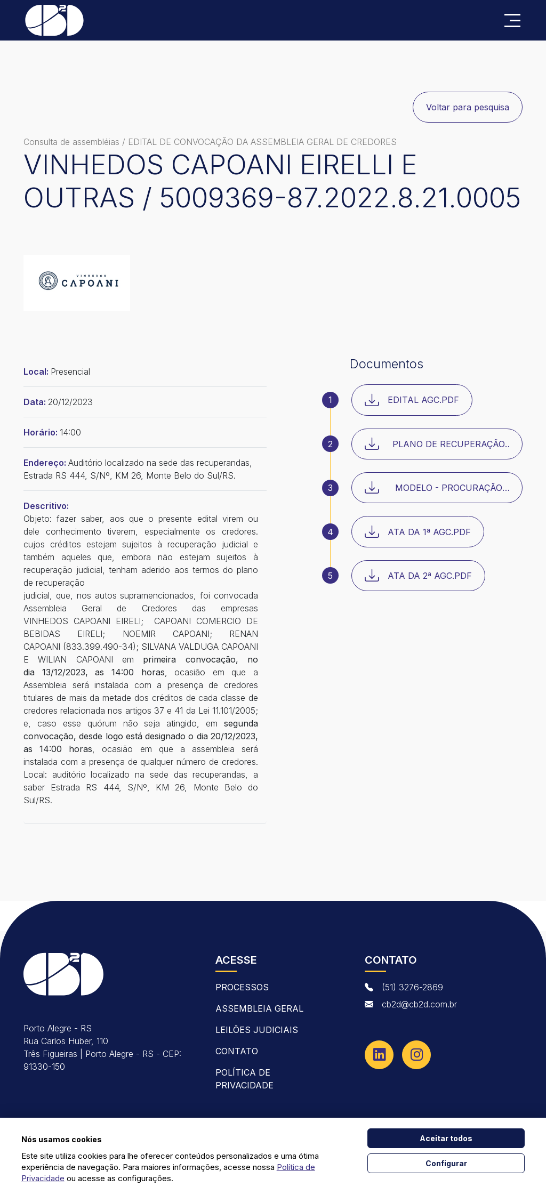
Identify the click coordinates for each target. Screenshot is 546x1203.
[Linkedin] (379, 1054)
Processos (242, 987)
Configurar (446, 1163)
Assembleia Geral (259, 1008)
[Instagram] (416, 1054)
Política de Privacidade (244, 1079)
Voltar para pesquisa (467, 107)
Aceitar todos (446, 1138)
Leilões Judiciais (256, 1029)
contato (236, 1051)
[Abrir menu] (512, 20)
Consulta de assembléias (71, 141)
